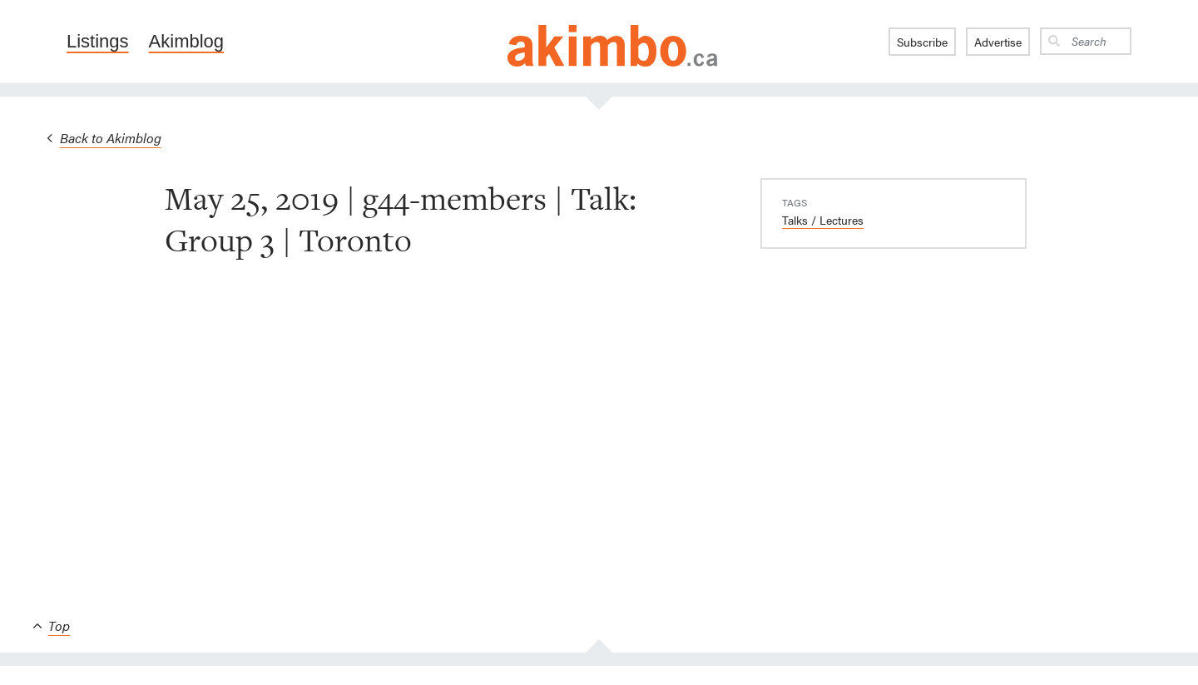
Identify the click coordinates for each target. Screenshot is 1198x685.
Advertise (998, 41)
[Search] (1098, 41)
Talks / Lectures (823, 219)
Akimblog (186, 41)
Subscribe (922, 41)
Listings (98, 41)
